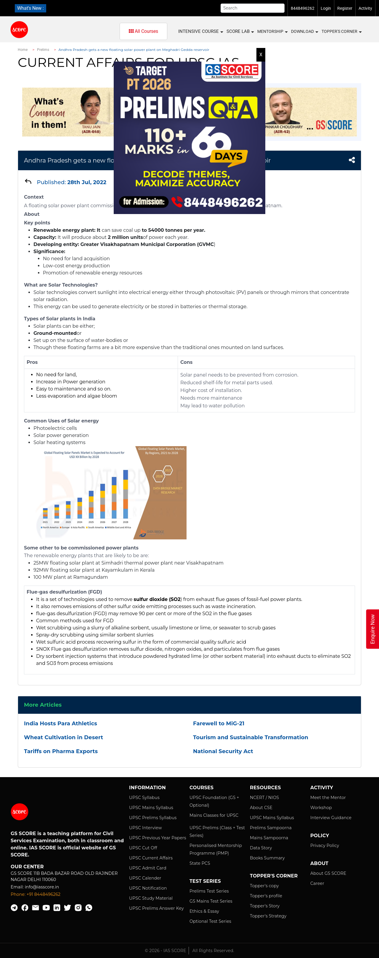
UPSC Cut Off (143, 848)
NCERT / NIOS (264, 797)
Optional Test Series (210, 921)
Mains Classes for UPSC (214, 815)
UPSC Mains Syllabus (151, 807)
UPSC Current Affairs (151, 858)
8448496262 (302, 8)
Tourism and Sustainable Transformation (250, 737)
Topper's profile (266, 895)
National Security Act (223, 751)
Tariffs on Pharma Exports (61, 751)
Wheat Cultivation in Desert (63, 737)
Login (326, 8)
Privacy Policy (324, 845)
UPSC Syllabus (144, 797)
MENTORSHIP (272, 31)
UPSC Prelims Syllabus (153, 817)
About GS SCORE (328, 873)
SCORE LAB (240, 31)
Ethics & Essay (204, 911)
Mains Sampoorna (269, 837)
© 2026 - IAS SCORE (165, 950)
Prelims (43, 50)
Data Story (261, 848)
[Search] (253, 8)
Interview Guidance (330, 817)
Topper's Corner (341, 31)
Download (304, 31)
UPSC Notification (148, 888)
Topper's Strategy (268, 916)
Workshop (321, 807)
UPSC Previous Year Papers (157, 837)
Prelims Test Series (209, 891)
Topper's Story (265, 906)
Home (23, 50)
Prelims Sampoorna (271, 827)
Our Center (27, 866)
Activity (365, 8)
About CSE (261, 807)
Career (317, 883)
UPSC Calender (145, 878)
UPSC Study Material (151, 898)
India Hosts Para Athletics (60, 723)
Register (344, 8)
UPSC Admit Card (147, 868)
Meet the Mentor (328, 797)
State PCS (200, 863)
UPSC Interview (145, 827)
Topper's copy (264, 885)
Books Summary (267, 858)
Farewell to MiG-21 (218, 723)
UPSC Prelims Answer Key (156, 908)
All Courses (143, 31)
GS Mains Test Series (211, 901)
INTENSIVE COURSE (200, 31)
